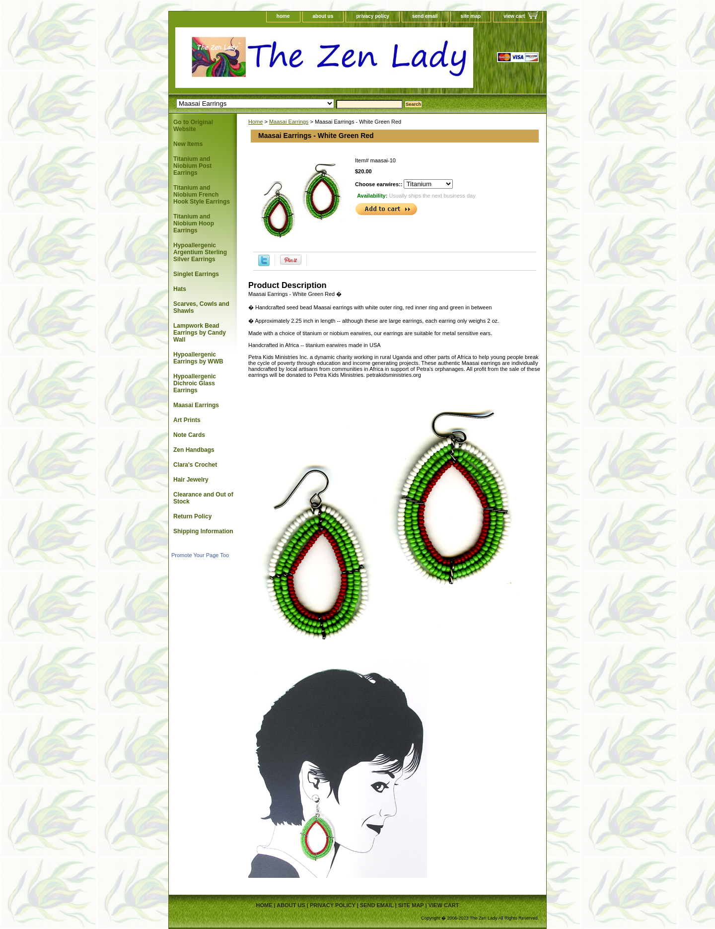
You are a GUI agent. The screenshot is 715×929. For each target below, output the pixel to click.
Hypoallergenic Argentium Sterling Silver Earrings (200, 252)
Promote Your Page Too (200, 555)
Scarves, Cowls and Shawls (201, 307)
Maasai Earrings (288, 122)
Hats (179, 289)
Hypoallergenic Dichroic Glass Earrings (194, 383)
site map (471, 16)
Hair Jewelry (191, 479)
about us (323, 16)
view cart (514, 16)
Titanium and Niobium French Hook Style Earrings (201, 194)
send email (425, 16)
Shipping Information (203, 531)
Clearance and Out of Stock (203, 498)
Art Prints (187, 420)
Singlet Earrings (196, 274)
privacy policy (372, 16)
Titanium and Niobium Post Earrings (192, 165)
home (283, 16)
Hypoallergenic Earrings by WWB (198, 358)
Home (255, 122)
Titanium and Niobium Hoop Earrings (193, 223)
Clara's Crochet (195, 464)
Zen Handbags (193, 449)
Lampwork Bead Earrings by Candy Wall (199, 332)
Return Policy (192, 516)
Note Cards (189, 434)
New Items (188, 144)
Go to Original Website (193, 126)
